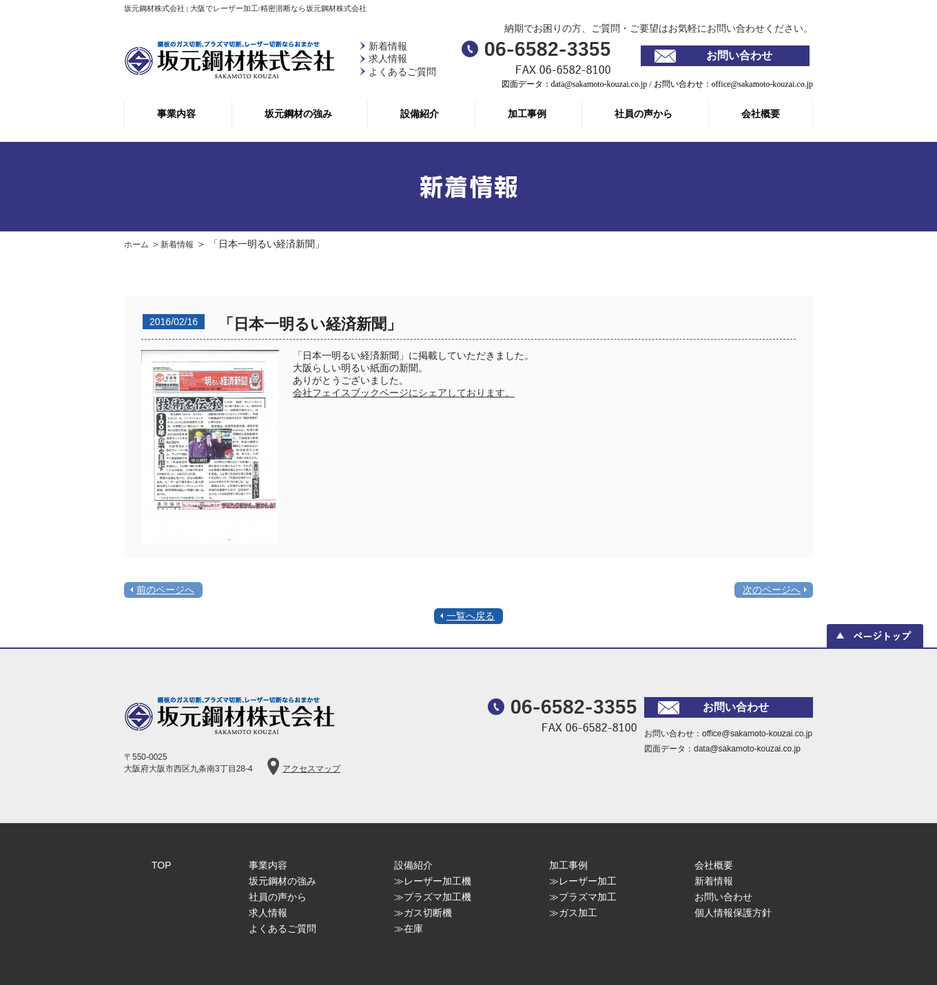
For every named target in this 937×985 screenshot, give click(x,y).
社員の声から (643, 114)
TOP (162, 865)
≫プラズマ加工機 (432, 896)
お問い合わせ (739, 55)
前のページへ (165, 589)
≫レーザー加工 (583, 881)
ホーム (137, 244)
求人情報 (388, 59)
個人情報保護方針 (733, 912)
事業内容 (176, 114)
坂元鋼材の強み (298, 114)
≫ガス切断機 (423, 912)
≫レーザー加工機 (432, 881)
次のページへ (772, 589)
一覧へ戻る (470, 615)
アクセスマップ (311, 769)
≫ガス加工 (573, 912)
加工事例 (527, 114)
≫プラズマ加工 (583, 896)
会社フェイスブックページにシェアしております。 (404, 392)
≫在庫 (408, 928)
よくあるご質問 (402, 72)
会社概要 (760, 114)
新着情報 (388, 46)
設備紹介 (419, 114)
